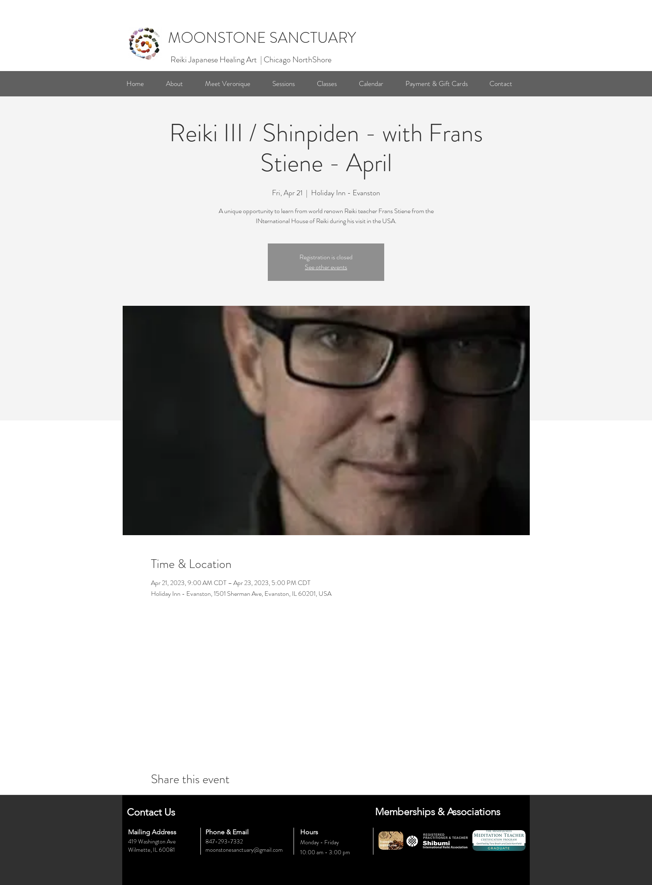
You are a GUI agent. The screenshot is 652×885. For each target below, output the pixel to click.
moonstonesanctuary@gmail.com (244, 850)
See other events (326, 267)
